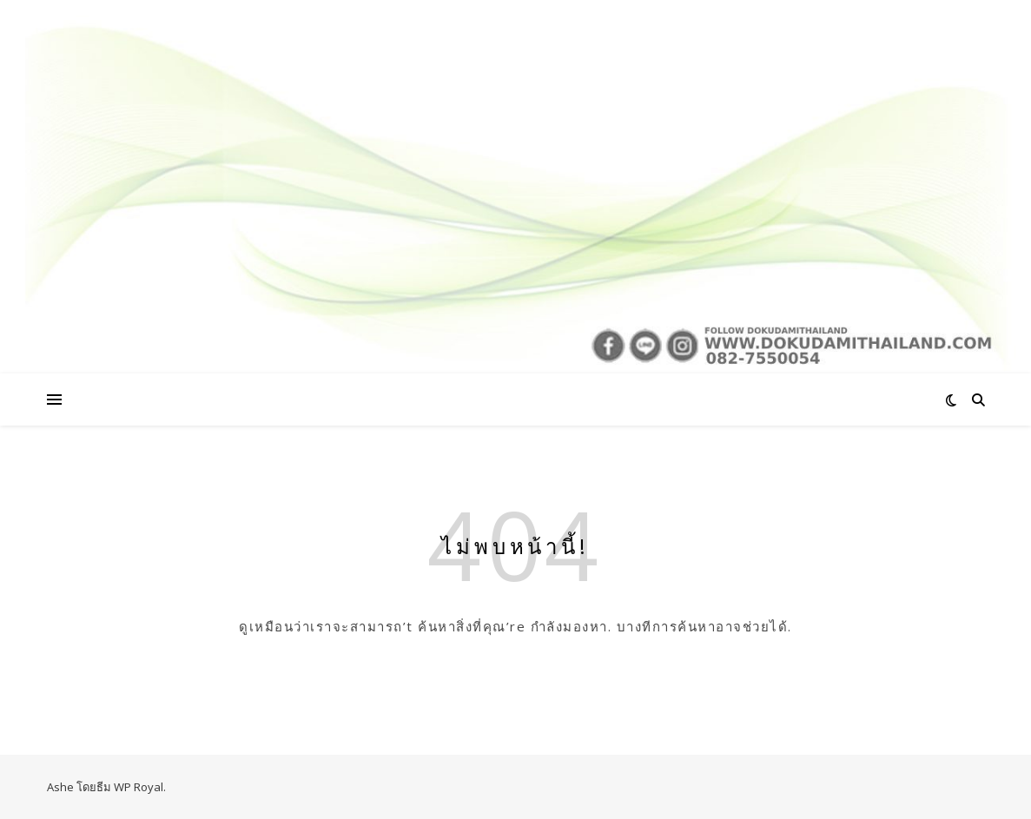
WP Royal (138, 787)
